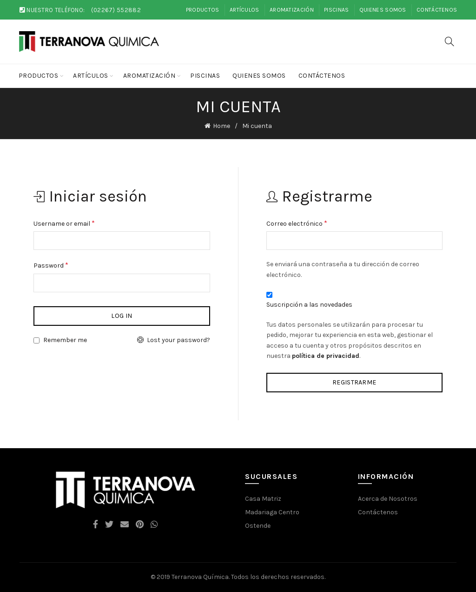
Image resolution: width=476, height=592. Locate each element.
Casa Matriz (263, 498)
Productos (202, 10)
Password (50, 265)
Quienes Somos (382, 10)
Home (221, 126)
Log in (121, 316)
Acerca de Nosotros (387, 498)
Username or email (64, 222)
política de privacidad (325, 356)
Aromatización (292, 10)
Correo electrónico (296, 222)
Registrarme (354, 382)
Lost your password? (178, 340)
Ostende (258, 525)
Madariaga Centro (272, 512)
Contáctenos (436, 10)
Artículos (244, 10)
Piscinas (336, 10)
